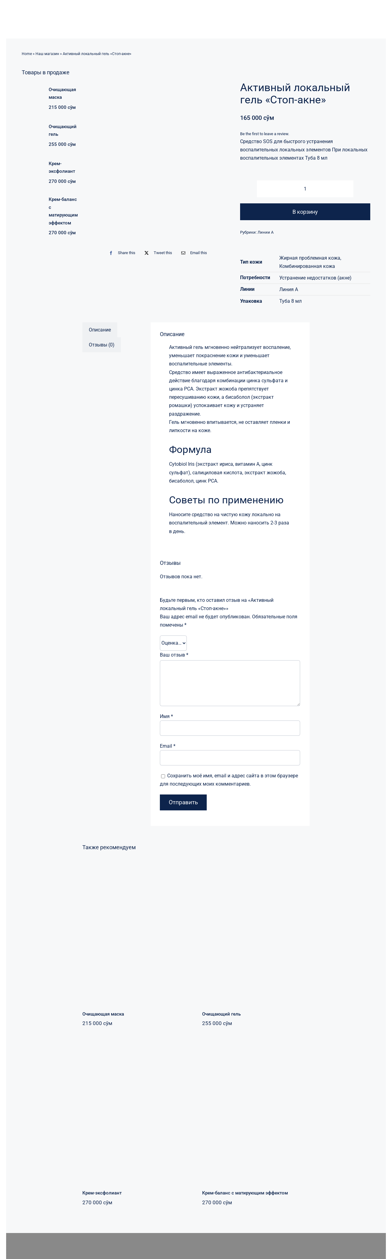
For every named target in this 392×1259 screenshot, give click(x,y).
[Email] (192, 253)
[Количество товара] (305, 188)
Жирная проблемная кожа (309, 258)
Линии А (265, 232)
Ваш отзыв (174, 655)
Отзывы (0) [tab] (102, 345)
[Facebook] (121, 253)
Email (167, 746)
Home (27, 54)
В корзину (305, 212)
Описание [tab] (100, 330)
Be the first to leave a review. (264, 133)
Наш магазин (47, 54)
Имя (166, 716)
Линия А (288, 289)
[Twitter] (156, 253)
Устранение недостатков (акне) (315, 278)
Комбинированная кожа (307, 266)
